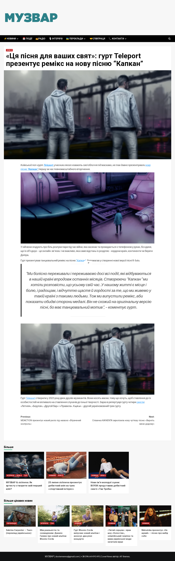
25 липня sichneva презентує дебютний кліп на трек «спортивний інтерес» (65, 485)
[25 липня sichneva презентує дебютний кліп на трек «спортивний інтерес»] (66, 465)
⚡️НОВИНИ (11, 38)
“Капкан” (81, 260)
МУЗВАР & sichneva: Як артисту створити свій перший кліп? (24, 485)
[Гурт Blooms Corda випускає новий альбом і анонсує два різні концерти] (87, 516)
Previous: (54, 420)
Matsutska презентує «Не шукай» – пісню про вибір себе (155, 533)
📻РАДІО (40, 38)
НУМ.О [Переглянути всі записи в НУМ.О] (9, 50)
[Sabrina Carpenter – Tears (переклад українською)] (20, 516)
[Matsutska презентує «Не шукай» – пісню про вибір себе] (155, 516)
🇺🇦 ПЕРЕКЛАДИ (76, 38)
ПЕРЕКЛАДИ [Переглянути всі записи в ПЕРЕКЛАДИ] (11, 523)
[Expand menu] (17, 39)
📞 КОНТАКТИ (118, 38)
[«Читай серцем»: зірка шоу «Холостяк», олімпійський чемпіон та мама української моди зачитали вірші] (121, 516)
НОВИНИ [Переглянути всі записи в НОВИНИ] (52, 475)
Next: (121, 420)
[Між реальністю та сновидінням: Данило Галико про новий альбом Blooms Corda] (54, 516)
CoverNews (106, 556)
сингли (140, 402)
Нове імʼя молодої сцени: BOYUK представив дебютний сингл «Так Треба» (108, 485)
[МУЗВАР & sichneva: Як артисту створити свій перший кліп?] (24, 465)
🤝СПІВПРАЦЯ (97, 38)
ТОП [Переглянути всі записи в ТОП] (25, 475)
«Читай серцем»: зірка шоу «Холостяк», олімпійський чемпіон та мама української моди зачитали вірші (120, 536)
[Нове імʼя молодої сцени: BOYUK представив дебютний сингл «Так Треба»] (109, 465)
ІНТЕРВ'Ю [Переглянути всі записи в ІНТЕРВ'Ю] (10, 475)
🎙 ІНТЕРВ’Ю (56, 38)
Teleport (48, 165)
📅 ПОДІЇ (27, 38)
